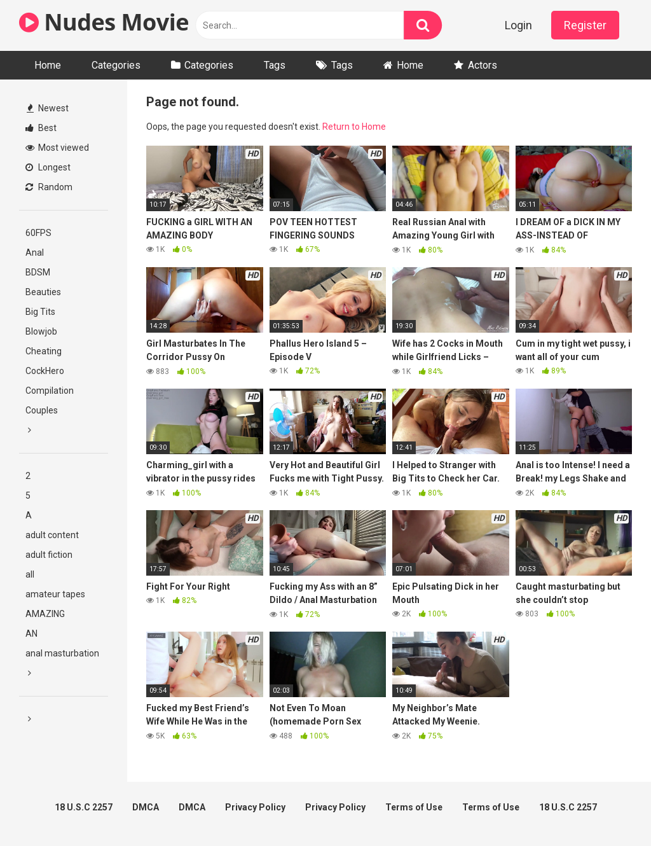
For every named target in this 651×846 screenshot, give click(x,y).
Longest (48, 167)
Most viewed (57, 147)
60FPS (38, 233)
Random (48, 187)
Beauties (43, 292)
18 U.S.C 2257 (84, 807)
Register (585, 25)
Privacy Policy (255, 807)
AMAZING (45, 614)
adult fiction (48, 555)
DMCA (145, 807)
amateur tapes (55, 594)
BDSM (37, 272)
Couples (41, 410)
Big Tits (40, 312)
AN (31, 633)
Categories (116, 65)
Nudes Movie (104, 22)
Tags (274, 65)
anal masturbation (62, 653)
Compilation (49, 390)
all (29, 574)
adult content (52, 535)
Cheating (43, 351)
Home (47, 65)
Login (518, 25)
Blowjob (41, 331)
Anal (34, 252)
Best (41, 128)
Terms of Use (413, 807)
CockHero (44, 371)
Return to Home (354, 126)
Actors (482, 65)
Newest (48, 108)
